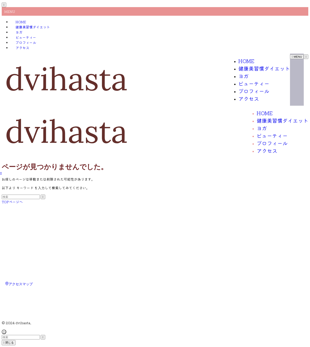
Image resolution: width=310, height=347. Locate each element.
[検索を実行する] (43, 197)
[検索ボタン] (306, 56)
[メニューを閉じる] (4, 5)
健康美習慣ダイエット (33, 26)
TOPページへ (12, 201)
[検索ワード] (21, 197)
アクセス (22, 47)
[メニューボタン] (297, 56)
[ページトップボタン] (4, 332)
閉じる (8, 342)
